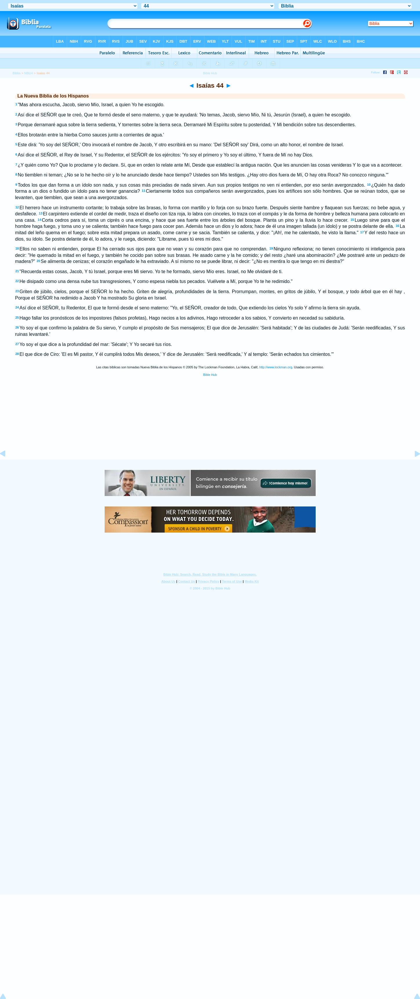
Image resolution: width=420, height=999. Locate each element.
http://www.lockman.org (275, 367)
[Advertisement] (210, 424)
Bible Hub (210, 374)
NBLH (28, 73)
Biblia (16, 73)
